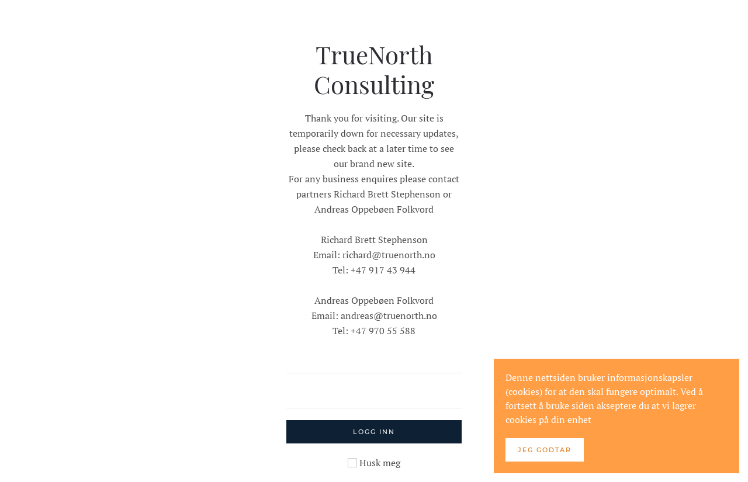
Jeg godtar (545, 450)
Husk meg (374, 462)
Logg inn (374, 432)
